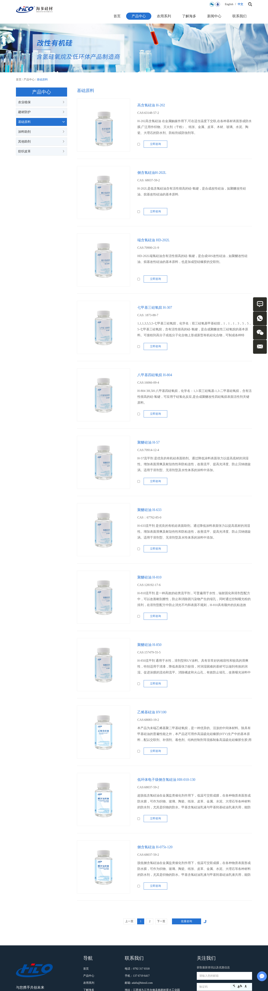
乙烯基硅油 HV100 (151, 712)
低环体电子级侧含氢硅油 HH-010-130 (166, 780)
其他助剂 (41, 141)
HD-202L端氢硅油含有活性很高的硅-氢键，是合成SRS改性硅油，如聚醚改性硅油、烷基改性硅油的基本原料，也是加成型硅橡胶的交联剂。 (192, 258)
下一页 (161, 921)
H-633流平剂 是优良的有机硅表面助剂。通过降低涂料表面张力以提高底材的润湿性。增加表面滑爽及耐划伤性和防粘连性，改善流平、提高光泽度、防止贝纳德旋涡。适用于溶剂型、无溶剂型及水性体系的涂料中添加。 (194, 531)
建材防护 (41, 112)
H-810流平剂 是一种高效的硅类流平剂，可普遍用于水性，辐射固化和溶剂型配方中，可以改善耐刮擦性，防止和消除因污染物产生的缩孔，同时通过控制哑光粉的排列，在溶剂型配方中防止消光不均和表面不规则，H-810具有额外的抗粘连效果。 (194, 601)
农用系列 (164, 16)
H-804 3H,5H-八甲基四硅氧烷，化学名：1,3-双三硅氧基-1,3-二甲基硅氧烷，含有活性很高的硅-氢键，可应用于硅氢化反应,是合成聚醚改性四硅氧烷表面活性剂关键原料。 (194, 396)
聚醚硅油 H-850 (149, 645)
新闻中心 (214, 16)
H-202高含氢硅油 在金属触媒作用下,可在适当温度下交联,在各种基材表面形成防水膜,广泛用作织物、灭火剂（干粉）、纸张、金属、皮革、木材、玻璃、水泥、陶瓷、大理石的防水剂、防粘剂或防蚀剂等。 (194, 126)
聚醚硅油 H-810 (149, 577)
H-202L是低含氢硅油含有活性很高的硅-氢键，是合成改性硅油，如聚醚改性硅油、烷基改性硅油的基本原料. (191, 191)
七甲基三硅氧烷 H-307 (154, 307)
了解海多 (189, 16)
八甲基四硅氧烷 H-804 (154, 375)
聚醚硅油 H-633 (149, 510)
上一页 (129, 921)
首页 (117, 16)
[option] (134, 48)
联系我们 (239, 16)
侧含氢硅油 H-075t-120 (155, 847)
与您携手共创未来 (30, 987)
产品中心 (139, 16)
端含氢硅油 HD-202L (153, 240)
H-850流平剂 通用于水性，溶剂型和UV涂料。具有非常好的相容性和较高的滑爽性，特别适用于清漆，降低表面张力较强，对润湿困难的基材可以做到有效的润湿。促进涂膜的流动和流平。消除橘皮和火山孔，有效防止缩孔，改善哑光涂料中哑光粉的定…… (194, 669)
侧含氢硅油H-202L (151, 173)
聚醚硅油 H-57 (148, 442)
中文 (240, 4)
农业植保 (41, 102)
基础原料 (42, 79)
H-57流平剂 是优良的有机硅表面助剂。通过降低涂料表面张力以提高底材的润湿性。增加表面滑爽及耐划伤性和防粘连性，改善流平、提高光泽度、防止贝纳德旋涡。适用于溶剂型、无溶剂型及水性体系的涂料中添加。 (194, 464)
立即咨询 (155, 144)
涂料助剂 (41, 131)
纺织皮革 (41, 151)
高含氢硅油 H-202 (151, 105)
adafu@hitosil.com (142, 982)
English (229, 4)
